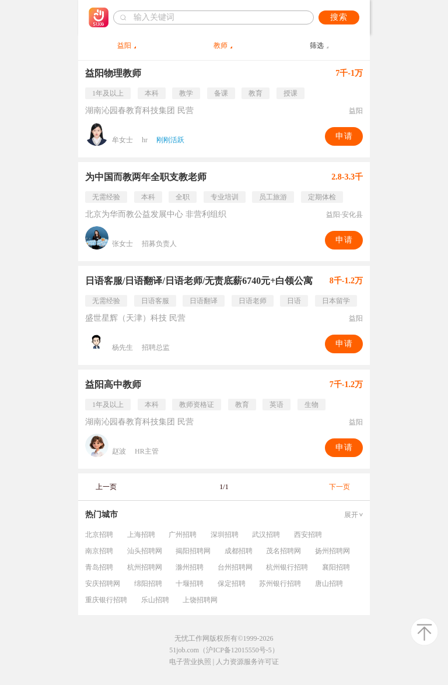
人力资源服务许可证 (247, 662)
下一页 (339, 487)
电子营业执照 (190, 662)
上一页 (106, 487)
